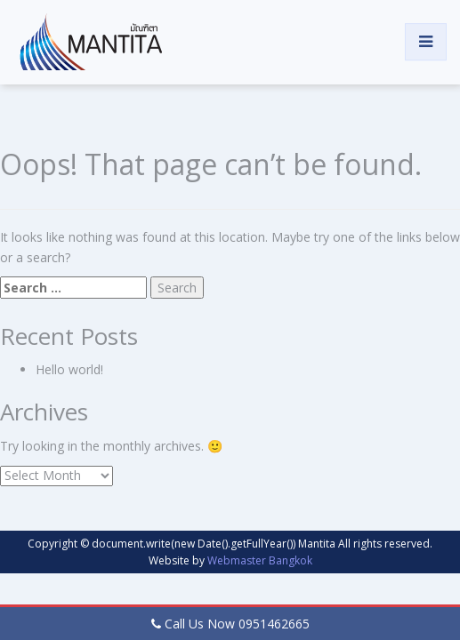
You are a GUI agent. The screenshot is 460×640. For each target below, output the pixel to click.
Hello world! (69, 369)
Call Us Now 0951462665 (237, 623)
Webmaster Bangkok (259, 560)
